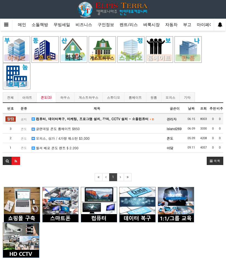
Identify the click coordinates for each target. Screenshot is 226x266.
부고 (187, 24)
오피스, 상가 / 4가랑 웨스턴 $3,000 (61, 138)
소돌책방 (40, 24)
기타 (187, 97)
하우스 (65, 97)
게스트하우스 (88, 97)
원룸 (153, 97)
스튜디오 (113, 97)
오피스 (170, 97)
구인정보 (106, 24)
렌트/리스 (129, 24)
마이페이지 (207, 24)
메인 (22, 24)
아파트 (27, 97)
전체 (10, 97)
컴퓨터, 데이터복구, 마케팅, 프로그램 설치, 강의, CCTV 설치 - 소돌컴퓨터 (93, 118)
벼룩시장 (151, 24)
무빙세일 (62, 24)
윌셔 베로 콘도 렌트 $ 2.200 (55, 147)
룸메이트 (135, 97)
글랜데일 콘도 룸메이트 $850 (56, 128)
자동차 (171, 24)
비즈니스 (84, 24)
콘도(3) (46, 97)
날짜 (191, 108)
